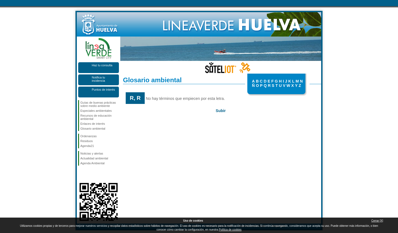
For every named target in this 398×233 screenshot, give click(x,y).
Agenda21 (87, 145)
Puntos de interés (103, 89)
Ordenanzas (88, 136)
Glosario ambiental (92, 128)
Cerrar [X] (377, 220)
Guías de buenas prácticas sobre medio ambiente (98, 104)
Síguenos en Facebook (81, 174)
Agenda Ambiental (92, 163)
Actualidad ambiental (94, 158)
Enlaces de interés (92, 123)
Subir (221, 111)
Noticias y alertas (91, 153)
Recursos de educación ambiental (96, 117)
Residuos (86, 141)
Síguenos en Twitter (90, 174)
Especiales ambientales (96, 110)
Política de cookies (230, 229)
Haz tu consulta (102, 65)
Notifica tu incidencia (98, 79)
